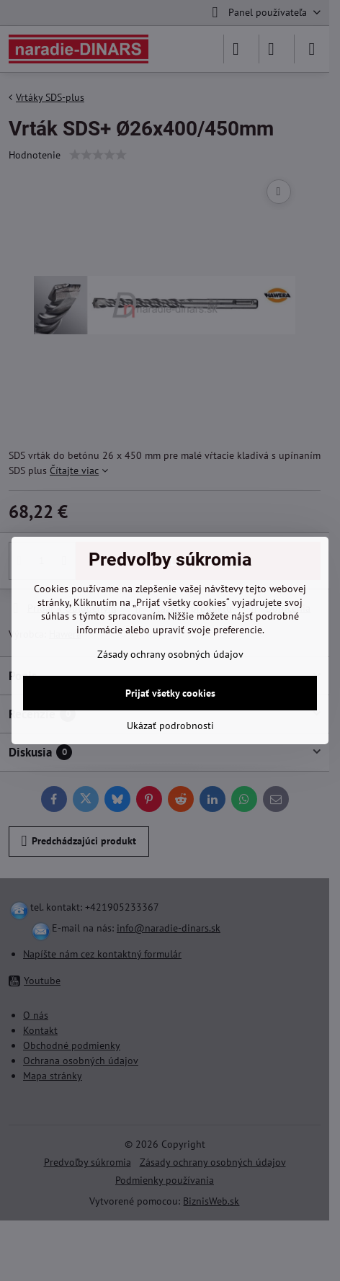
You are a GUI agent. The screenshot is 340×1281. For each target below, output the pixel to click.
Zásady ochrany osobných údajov (170, 654)
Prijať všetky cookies (170, 693)
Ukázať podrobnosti (170, 725)
